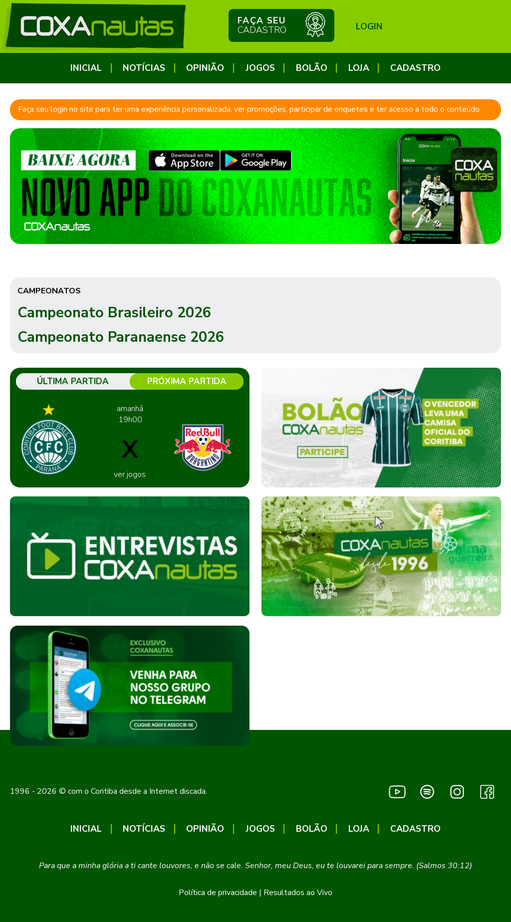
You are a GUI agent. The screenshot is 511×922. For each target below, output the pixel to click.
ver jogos (130, 474)
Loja (358, 68)
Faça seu (281, 24)
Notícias (144, 68)
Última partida (73, 381)
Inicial (86, 68)
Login (369, 26)
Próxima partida (187, 381)
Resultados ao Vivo (297, 892)
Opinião (205, 68)
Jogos (260, 68)
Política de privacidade (218, 892)
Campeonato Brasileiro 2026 (114, 312)
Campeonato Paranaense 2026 (120, 337)
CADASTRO (415, 68)
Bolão (311, 68)
